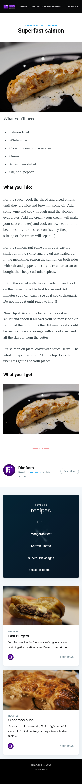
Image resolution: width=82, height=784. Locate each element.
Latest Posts (41, 769)
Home (24, 6)
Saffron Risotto (41, 546)
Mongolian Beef (41, 534)
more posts (33, 472)
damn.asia (36, 764)
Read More (69, 471)
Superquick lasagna (41, 558)
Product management (47, 6)
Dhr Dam (26, 468)
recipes (52, 25)
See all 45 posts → (41, 570)
